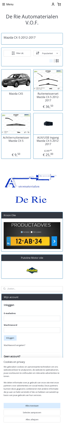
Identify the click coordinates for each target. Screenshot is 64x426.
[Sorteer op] (46, 53)
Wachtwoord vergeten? (14, 345)
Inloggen (10, 338)
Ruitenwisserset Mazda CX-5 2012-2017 (48, 97)
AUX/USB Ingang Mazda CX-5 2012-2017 (48, 141)
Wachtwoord (10, 325)
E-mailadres (10, 313)
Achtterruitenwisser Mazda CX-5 (16, 139)
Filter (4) (17, 53)
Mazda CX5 (16, 94)
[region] (32, 382)
